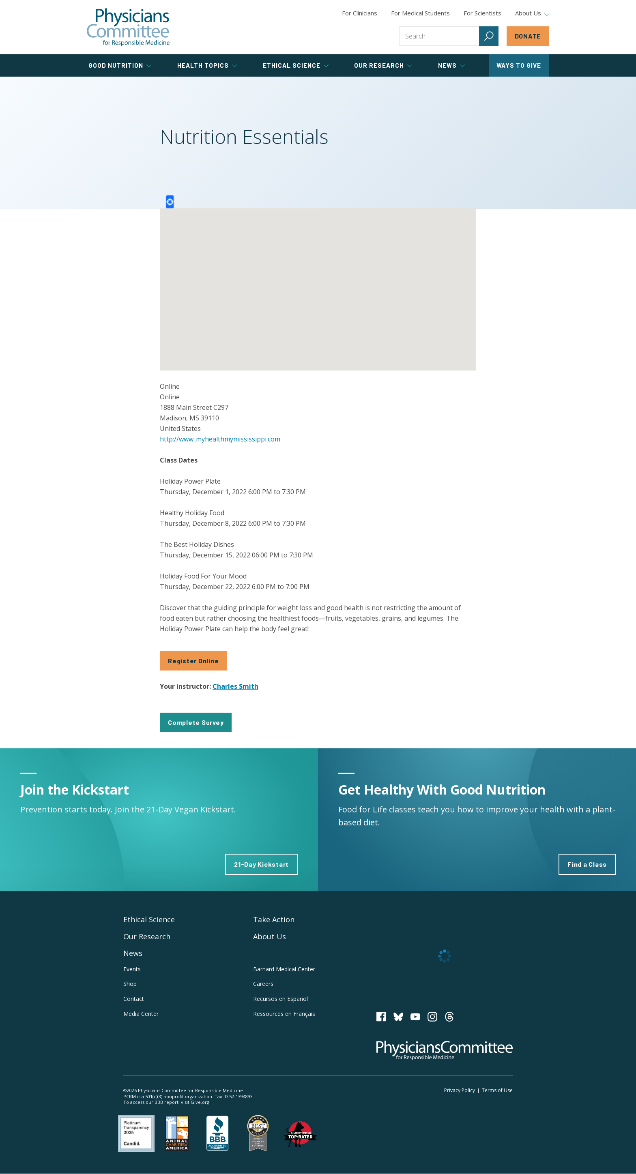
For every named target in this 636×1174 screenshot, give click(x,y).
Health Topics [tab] (207, 65)
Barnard (284, 969)
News (132, 953)
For (420, 13)
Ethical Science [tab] (296, 65)
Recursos (280, 999)
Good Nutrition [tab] (119, 65)
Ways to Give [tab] (518, 65)
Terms (497, 1090)
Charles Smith (235, 686)
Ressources (284, 1014)
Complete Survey (195, 722)
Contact (133, 999)
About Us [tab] (532, 13)
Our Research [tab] (383, 65)
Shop (130, 984)
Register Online (193, 660)
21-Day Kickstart (261, 864)
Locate (170, 201)
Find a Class (587, 864)
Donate (528, 36)
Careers (263, 984)
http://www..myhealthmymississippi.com (220, 439)
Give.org (200, 1102)
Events (132, 969)
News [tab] (451, 65)
